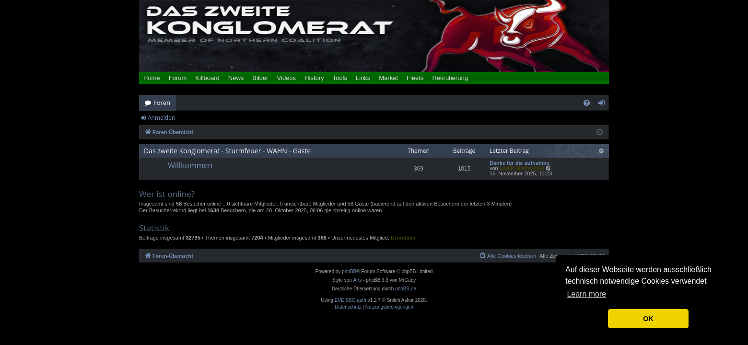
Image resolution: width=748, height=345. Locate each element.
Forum (178, 77)
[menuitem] (586, 103)
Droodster (403, 238)
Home (151, 77)
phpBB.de (405, 288)
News (236, 77)
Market (388, 77)
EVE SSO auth (350, 300)
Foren (161, 102)
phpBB (349, 271)
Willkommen (190, 165)
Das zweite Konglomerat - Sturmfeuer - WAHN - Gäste (227, 150)
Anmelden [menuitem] (604, 104)
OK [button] (648, 318)
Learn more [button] (586, 294)
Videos (286, 77)
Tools (340, 77)
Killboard (207, 77)
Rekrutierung (450, 77)
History (314, 77)
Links (363, 77)
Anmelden (161, 118)
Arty (357, 280)
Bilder (260, 77)
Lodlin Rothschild (522, 168)
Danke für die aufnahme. (520, 163)
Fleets (415, 77)
